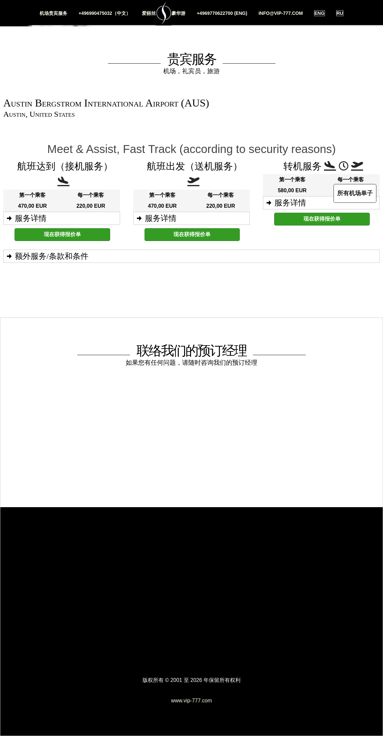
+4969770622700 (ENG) (222, 13)
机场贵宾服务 (53, 13)
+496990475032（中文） (105, 13)
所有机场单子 (354, 193)
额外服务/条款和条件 (51, 256)
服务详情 (31, 218)
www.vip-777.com (191, 700)
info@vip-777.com (281, 13)
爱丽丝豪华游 (163, 13)
